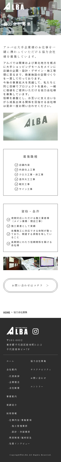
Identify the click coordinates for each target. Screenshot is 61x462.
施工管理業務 (20, 425)
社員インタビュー (19, 443)
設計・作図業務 (21, 431)
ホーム (10, 361)
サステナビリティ (41, 369)
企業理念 (14, 382)
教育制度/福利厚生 (20, 437)
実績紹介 (12, 404)
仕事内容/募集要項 (20, 420)
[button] (53, 6)
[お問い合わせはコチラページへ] (30, 285)
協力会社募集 (38, 361)
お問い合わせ (38, 378)
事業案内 (12, 396)
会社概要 (14, 387)
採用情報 (12, 413)
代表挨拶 (14, 376)
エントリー (37, 386)
